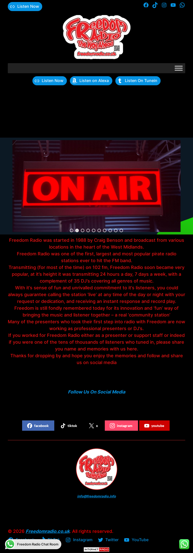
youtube (154, 425)
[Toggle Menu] (179, 68)
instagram (121, 425)
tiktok (69, 425)
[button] (71, 230)
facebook (38, 425)
